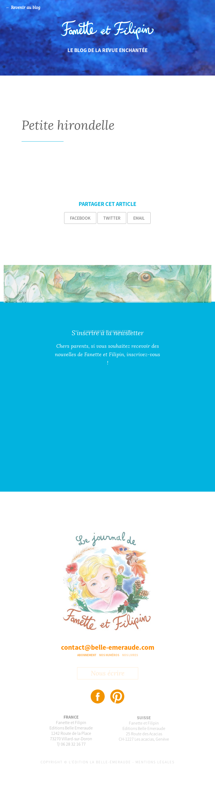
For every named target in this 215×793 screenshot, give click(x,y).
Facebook (80, 218)
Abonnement (86, 655)
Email (139, 218)
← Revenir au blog (23, 8)
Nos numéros (109, 655)
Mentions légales (155, 762)
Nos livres (130, 655)
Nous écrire (107, 674)
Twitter (111, 218)
